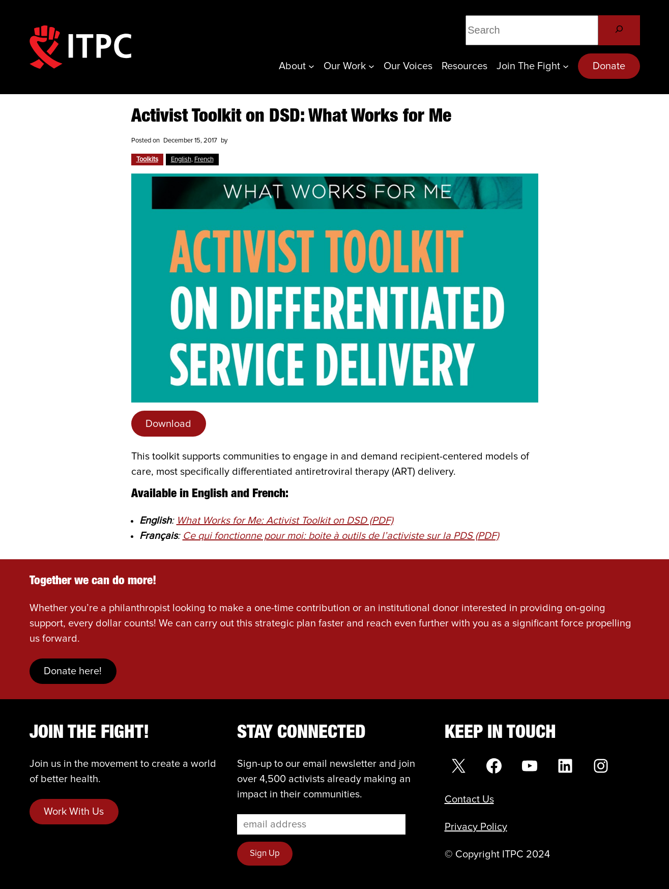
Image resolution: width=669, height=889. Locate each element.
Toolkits (147, 159)
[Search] (618, 30)
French (204, 159)
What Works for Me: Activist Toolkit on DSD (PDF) (285, 520)
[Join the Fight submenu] (566, 66)
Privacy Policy (476, 827)
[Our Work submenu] (371, 66)
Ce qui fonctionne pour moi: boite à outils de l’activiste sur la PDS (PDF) (341, 536)
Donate (609, 66)
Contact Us (469, 799)
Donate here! (73, 671)
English (181, 159)
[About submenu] (311, 66)
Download (168, 424)
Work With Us (74, 812)
